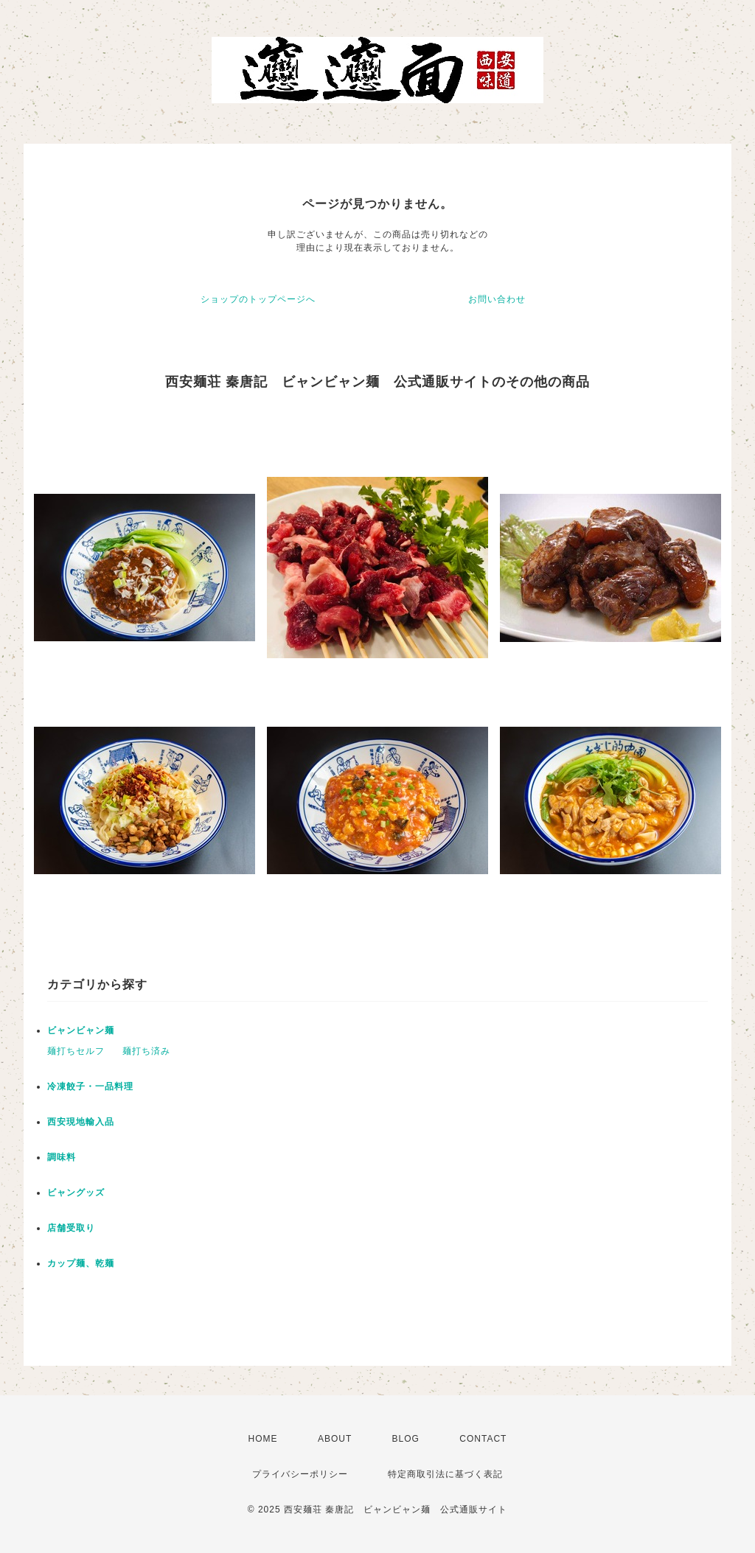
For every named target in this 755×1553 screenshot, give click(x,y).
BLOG (406, 1439)
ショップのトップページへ (258, 299)
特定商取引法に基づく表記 (445, 1474)
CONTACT (483, 1439)
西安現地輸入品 (80, 1122)
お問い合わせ (497, 299)
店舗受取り (71, 1228)
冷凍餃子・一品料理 (90, 1086)
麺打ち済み (146, 1051)
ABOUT (335, 1439)
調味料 (61, 1157)
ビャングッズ (76, 1192)
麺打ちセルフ (76, 1051)
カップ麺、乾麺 (80, 1263)
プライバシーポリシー (300, 1474)
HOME (263, 1439)
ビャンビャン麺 (80, 1030)
